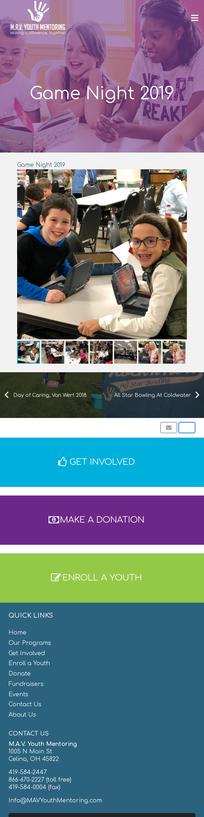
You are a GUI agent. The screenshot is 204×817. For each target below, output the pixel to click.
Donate (20, 674)
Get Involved (27, 653)
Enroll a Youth (29, 663)
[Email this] (168, 427)
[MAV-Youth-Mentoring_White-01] (38, 18)
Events (18, 694)
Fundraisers (26, 684)
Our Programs (30, 643)
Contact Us (25, 704)
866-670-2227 (26, 780)
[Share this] (186, 427)
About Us (22, 715)
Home (17, 632)
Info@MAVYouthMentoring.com (55, 800)
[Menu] (195, 18)
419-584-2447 (28, 772)
